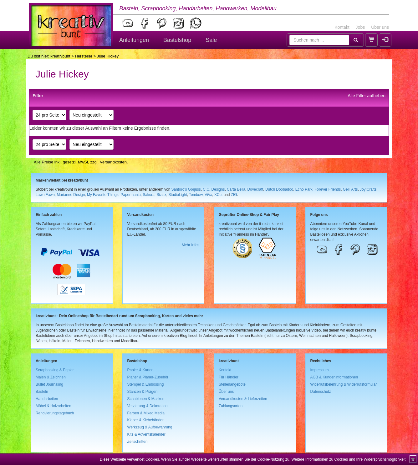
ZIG (234, 194)
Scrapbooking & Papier (55, 370)
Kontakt (341, 27)
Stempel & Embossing (145, 384)
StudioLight (177, 194)
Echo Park (304, 189)
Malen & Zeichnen (51, 377)
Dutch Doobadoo (279, 189)
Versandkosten (113, 162)
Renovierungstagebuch (55, 413)
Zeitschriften (137, 441)
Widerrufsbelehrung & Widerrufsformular (343, 384)
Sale (211, 40)
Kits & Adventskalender (146, 434)
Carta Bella (236, 189)
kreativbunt (60, 56)
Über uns (380, 27)
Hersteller (83, 56)
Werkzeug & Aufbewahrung (149, 427)
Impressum (319, 370)
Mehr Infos (190, 245)
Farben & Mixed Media (146, 413)
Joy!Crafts (368, 189)
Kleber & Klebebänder (145, 420)
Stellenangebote (232, 384)
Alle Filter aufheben (366, 95)
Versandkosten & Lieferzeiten (243, 399)
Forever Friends (327, 189)
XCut (218, 194)
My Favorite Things (103, 194)
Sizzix (161, 194)
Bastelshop (177, 40)
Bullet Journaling (49, 384)
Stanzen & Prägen (142, 391)
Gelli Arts (350, 189)
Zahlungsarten (230, 406)
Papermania (130, 194)
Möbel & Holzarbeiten (53, 406)
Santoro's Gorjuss (186, 189)
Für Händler (228, 377)
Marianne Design (71, 194)
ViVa (208, 194)
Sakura (149, 194)
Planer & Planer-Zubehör (148, 377)
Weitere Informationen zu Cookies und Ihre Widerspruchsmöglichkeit (348, 459)
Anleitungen (134, 40)
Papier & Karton (140, 370)
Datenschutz (320, 391)
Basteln (42, 391)
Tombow (196, 194)
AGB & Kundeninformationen (334, 377)
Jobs (360, 27)
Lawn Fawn (45, 194)
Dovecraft (255, 189)
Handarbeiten (47, 399)
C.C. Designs (214, 189)
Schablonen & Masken (146, 399)
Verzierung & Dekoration (147, 406)
